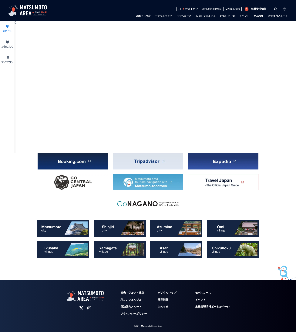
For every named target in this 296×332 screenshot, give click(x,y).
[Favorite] (7, 44)
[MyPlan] (7, 60)
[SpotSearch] (7, 29)
